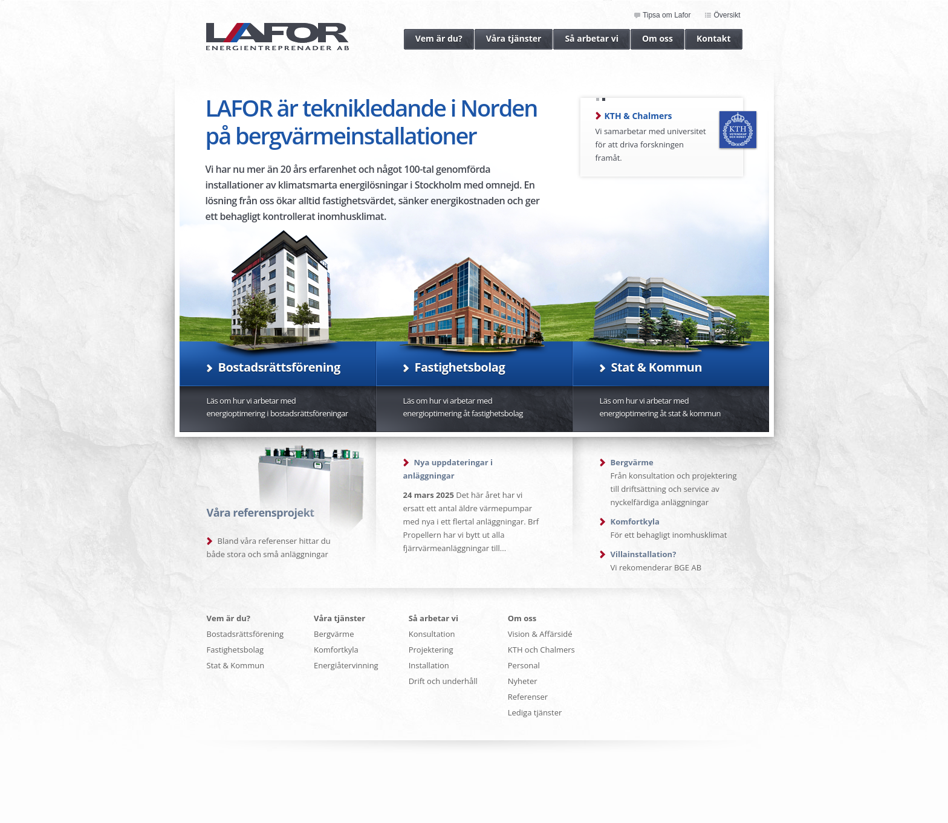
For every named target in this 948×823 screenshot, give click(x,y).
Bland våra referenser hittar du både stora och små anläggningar (269, 547)
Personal (524, 665)
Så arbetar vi (585, 39)
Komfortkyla (336, 649)
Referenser (528, 696)
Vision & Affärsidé (540, 633)
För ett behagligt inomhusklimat (669, 528)
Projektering (431, 649)
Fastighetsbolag (235, 649)
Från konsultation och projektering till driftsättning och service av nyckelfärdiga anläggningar (674, 482)
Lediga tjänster (535, 712)
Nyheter (522, 681)
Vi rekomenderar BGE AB (656, 561)
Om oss (652, 39)
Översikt (726, 15)
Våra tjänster (508, 39)
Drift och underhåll (443, 681)
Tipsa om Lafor (667, 15)
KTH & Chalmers (638, 115)
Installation (429, 665)
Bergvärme (334, 633)
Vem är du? (433, 39)
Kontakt (707, 39)
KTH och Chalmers (541, 649)
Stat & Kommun (236, 665)
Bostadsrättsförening (245, 633)
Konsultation (432, 633)
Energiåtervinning (346, 665)
